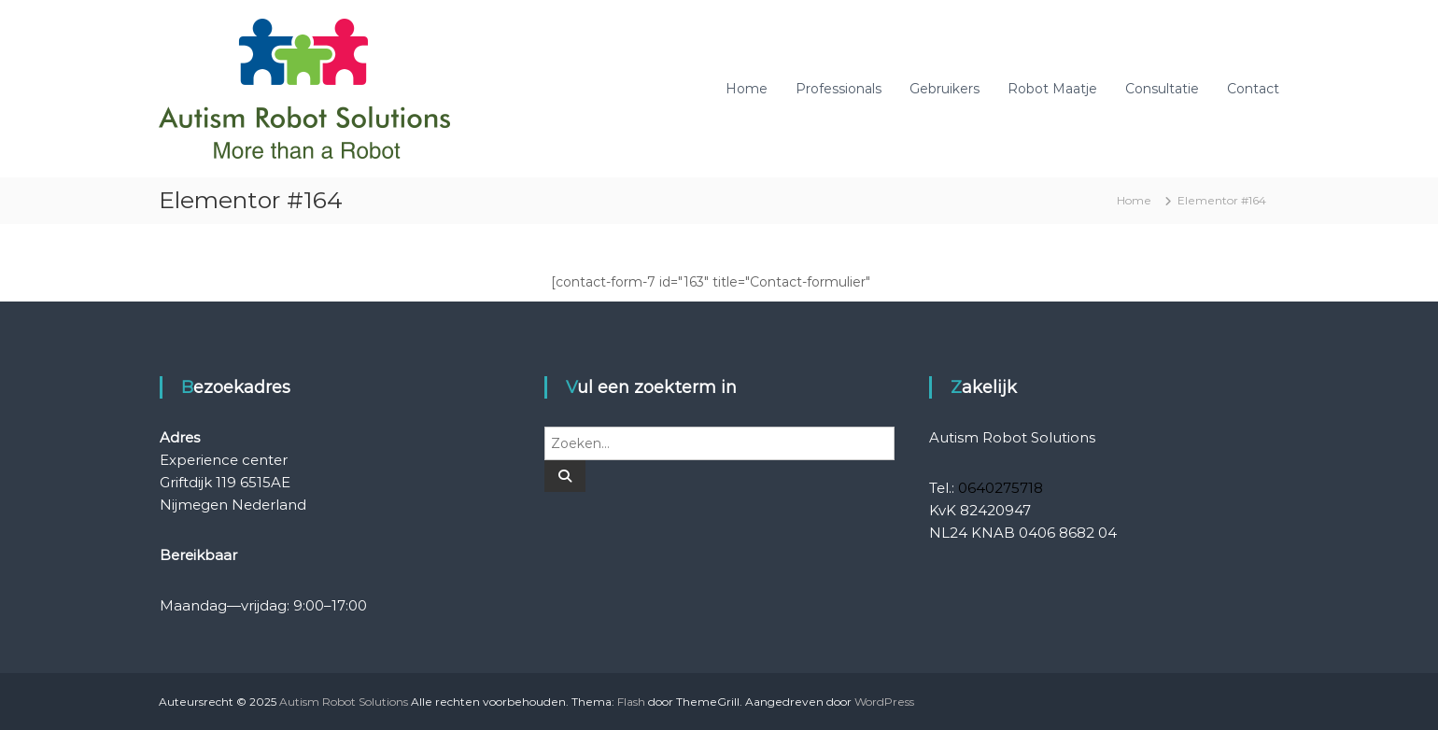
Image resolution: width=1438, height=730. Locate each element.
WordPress (884, 702)
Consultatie (1162, 88)
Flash (631, 702)
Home (747, 88)
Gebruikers (944, 88)
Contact (1253, 88)
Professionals (838, 88)
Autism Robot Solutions (343, 702)
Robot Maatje (1052, 88)
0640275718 (1000, 488)
